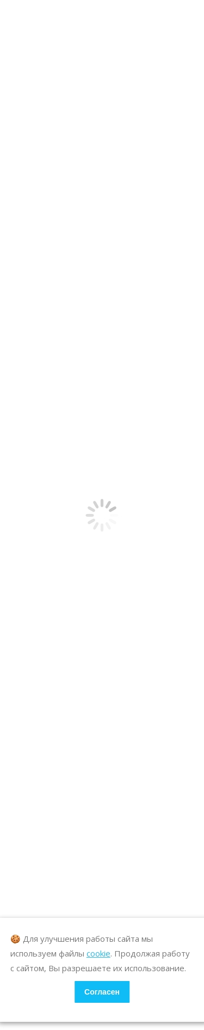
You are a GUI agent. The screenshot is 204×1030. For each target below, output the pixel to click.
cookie (98, 953)
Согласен (102, 992)
